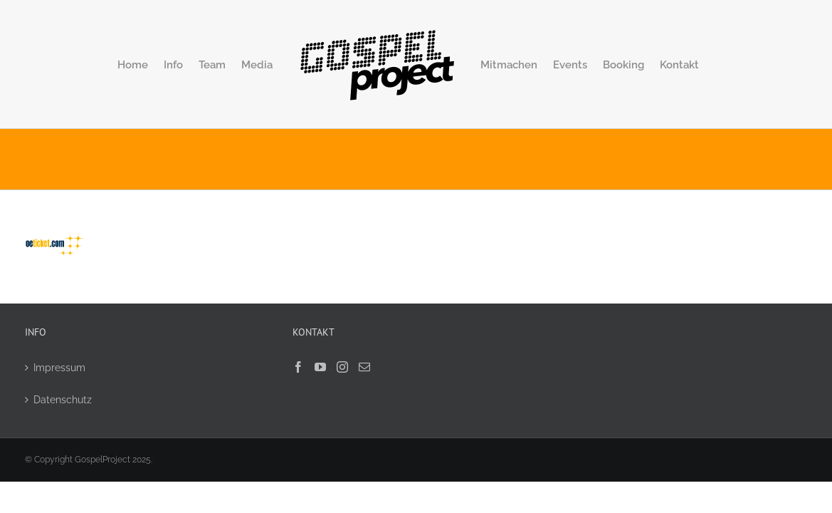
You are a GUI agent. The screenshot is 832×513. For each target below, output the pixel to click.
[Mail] (364, 367)
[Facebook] (298, 367)
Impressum (59, 367)
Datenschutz (62, 399)
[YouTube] (320, 367)
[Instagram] (342, 367)
